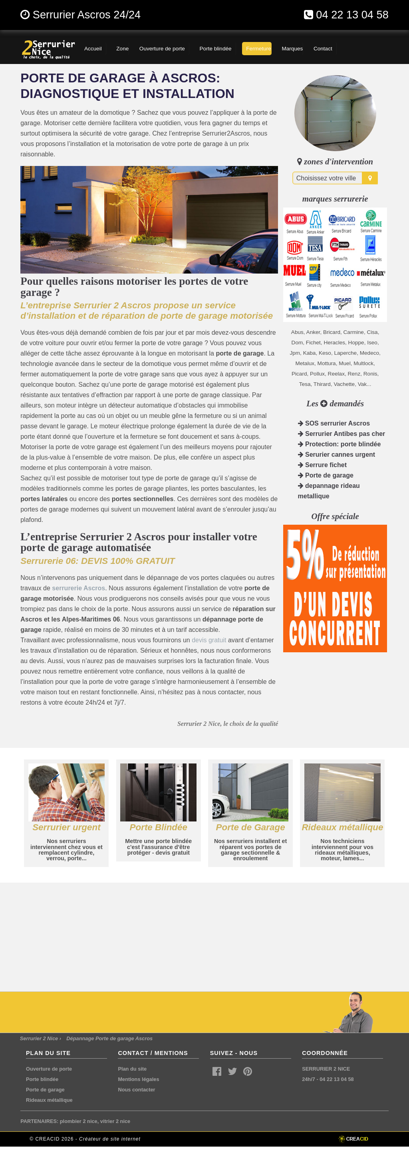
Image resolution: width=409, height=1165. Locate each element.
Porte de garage (325, 475)
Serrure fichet (322, 465)
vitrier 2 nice (115, 1121)
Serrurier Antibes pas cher (341, 433)
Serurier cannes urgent (336, 454)
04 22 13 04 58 (352, 14)
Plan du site (132, 1069)
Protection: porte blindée (339, 444)
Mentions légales (138, 1079)
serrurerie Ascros (78, 588)
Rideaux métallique (49, 1100)
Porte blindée (42, 1079)
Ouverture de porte (49, 1069)
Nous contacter (136, 1090)
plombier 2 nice (78, 1121)
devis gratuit (209, 640)
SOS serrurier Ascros (334, 423)
